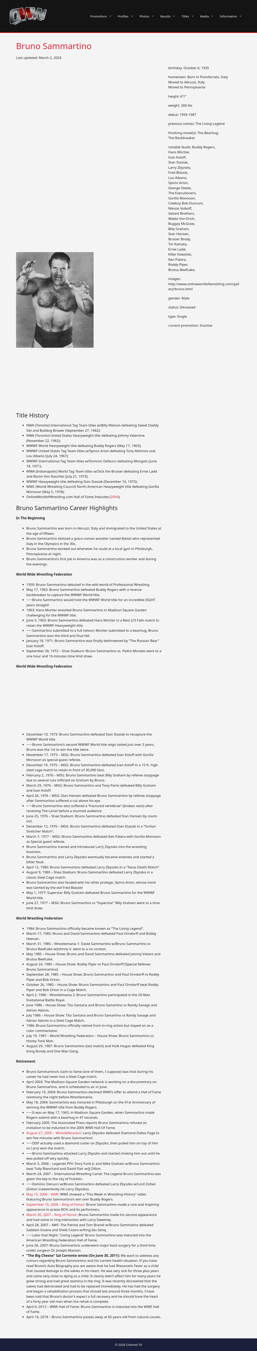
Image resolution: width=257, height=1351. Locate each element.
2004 (114, 496)
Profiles (127, 16)
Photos (148, 16)
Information (232, 16)
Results (169, 16)
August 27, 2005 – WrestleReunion (53, 1133)
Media (208, 16)
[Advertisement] (88, 382)
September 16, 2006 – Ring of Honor (55, 1204)
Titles (189, 16)
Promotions (102, 16)
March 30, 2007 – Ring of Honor (51, 1214)
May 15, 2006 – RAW (42, 1194)
